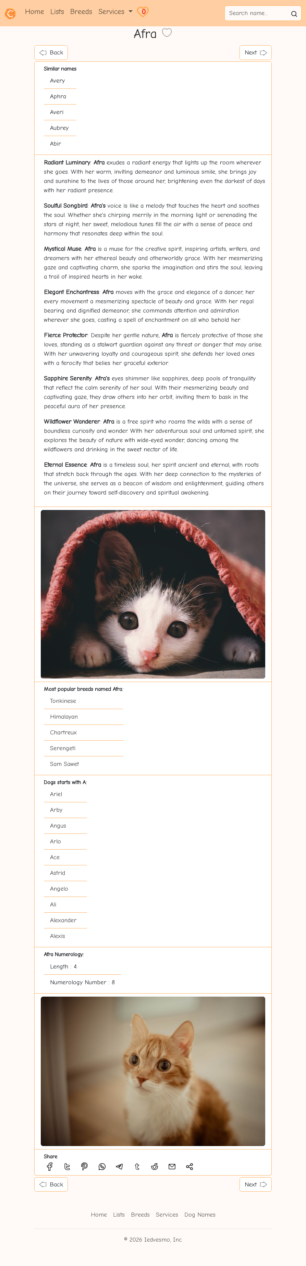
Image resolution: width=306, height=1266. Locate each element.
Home (34, 12)
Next (256, 52)
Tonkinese (63, 701)
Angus (58, 825)
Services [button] (112, 12)
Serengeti (62, 748)
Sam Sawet (64, 764)
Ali (53, 904)
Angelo (59, 888)
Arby (56, 810)
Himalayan (64, 716)
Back (51, 52)
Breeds (81, 12)
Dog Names (200, 1214)
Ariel (56, 794)
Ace (55, 857)
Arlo (55, 841)
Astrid (57, 873)
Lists (57, 12)
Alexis (57, 936)
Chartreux (63, 732)
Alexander (63, 920)
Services (167, 1214)
